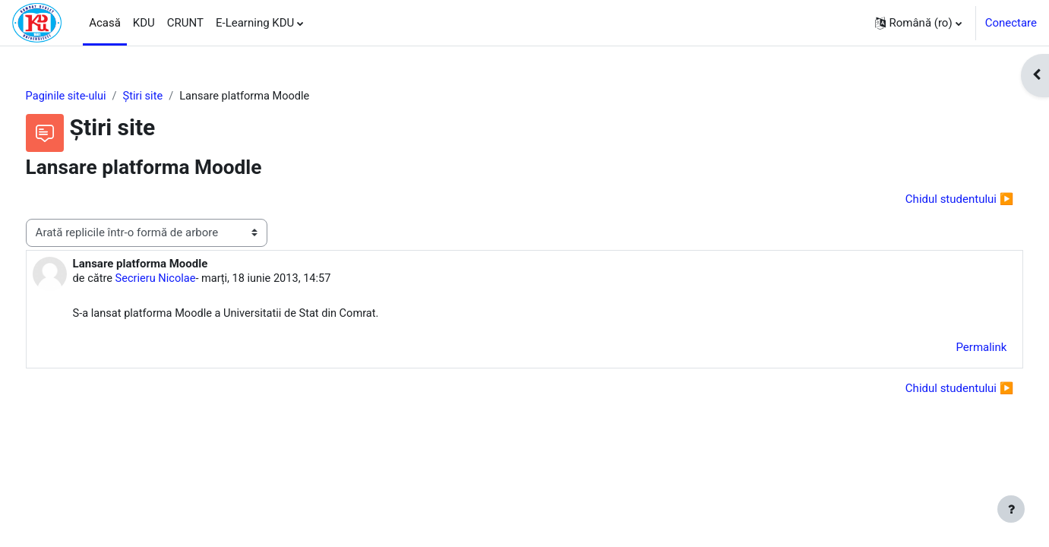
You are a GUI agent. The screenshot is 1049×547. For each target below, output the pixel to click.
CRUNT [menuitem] (185, 23)
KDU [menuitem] (144, 23)
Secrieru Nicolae (186, 279)
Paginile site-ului (95, 96)
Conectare (1011, 23)
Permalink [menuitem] (952, 349)
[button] (918, 23)
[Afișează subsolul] (1011, 509)
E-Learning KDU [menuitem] (255, 23)
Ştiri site (173, 96)
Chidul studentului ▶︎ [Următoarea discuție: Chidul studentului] (931, 200)
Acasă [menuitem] (105, 23)
